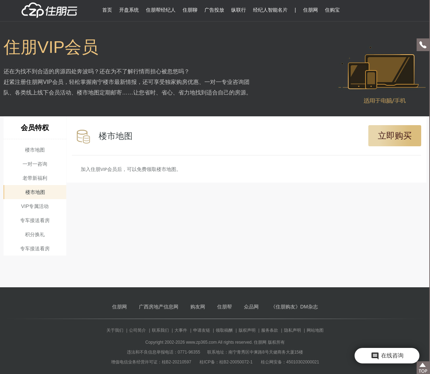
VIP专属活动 (35, 206)
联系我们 (160, 330)
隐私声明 (292, 330)
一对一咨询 (35, 164)
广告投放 (214, 10)
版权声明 (247, 330)
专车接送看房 (35, 220)
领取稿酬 (224, 330)
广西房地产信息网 (158, 306)
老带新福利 (35, 178)
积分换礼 (35, 234)
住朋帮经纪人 (161, 10)
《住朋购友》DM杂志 (294, 306)
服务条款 (269, 330)
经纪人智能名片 (270, 10)
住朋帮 (224, 306)
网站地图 (315, 330)
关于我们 (114, 330)
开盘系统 (129, 10)
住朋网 (310, 10)
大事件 (180, 330)
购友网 (197, 306)
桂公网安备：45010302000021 (290, 362)
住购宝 (332, 10)
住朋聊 (190, 10)
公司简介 (137, 330)
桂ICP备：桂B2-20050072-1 (226, 362)
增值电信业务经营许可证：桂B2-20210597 (151, 362)
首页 (107, 10)
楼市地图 (35, 150)
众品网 (251, 306)
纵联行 (238, 10)
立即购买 (395, 135)
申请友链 (201, 330)
